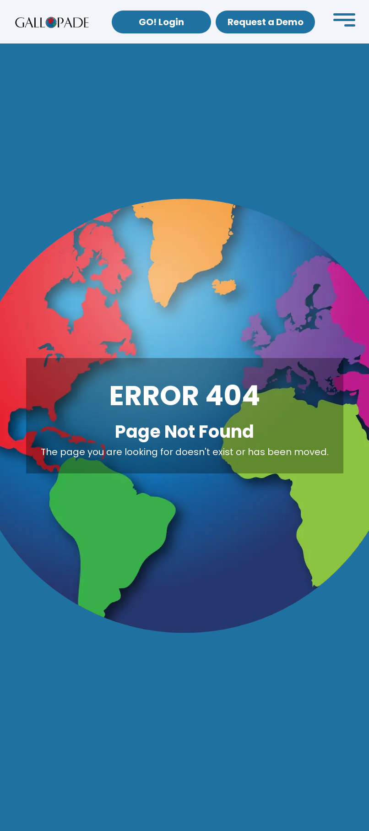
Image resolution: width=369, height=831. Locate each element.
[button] (344, 22)
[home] (52, 22)
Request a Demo (266, 22)
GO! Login (161, 22)
